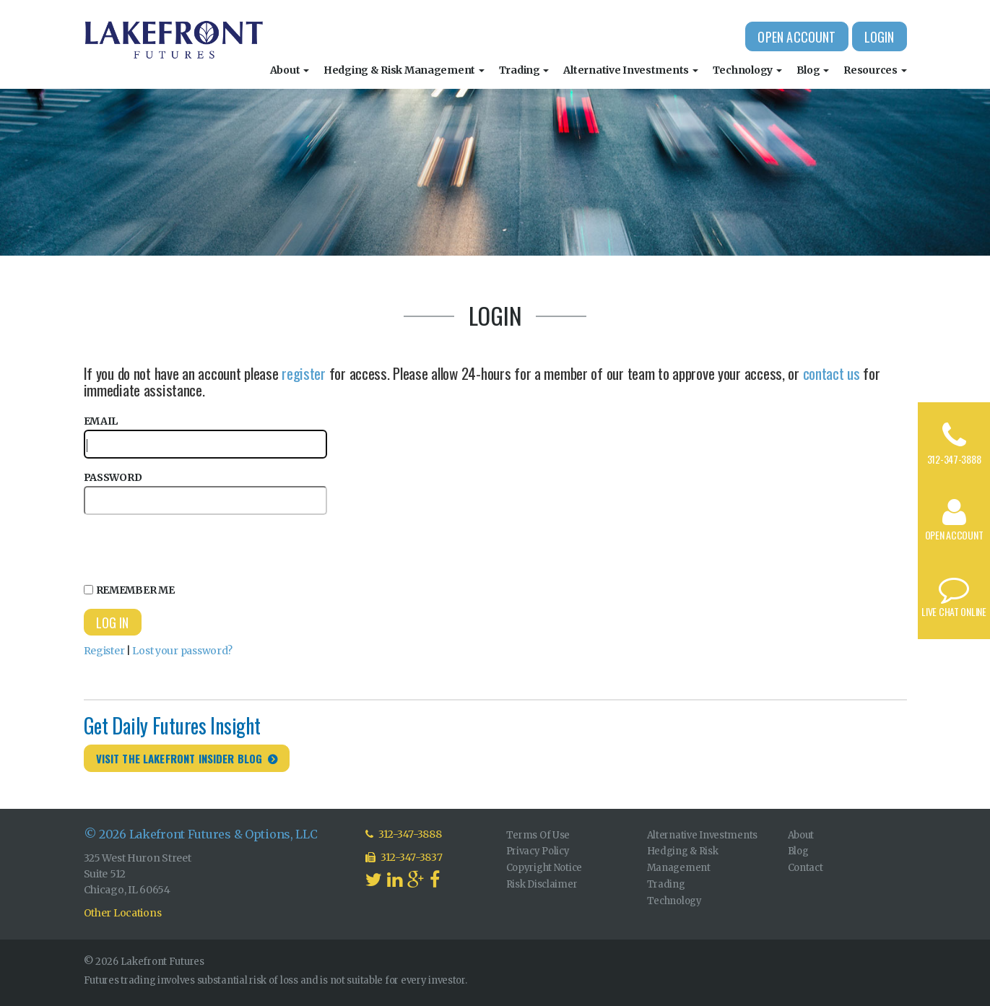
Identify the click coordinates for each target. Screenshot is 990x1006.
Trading (524, 70)
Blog (813, 70)
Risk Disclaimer (542, 884)
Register (104, 650)
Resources (874, 70)
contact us (831, 373)
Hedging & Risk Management (404, 70)
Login (879, 36)
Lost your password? (182, 650)
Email (205, 437)
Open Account (796, 36)
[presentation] (193, 547)
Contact (805, 868)
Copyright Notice (544, 868)
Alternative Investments (630, 70)
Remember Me (129, 590)
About (289, 70)
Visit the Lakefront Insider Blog (179, 758)
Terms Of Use (538, 835)
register (304, 373)
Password (205, 493)
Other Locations (123, 912)
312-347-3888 (954, 459)
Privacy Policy (538, 851)
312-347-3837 (404, 857)
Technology (747, 70)
